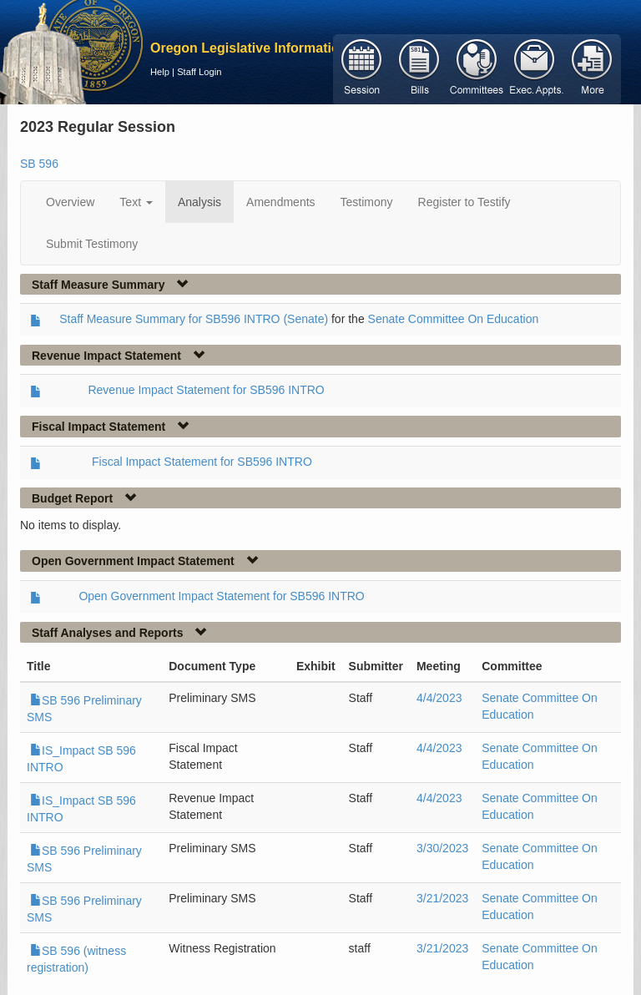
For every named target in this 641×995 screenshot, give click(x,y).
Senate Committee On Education (453, 319)
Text (136, 202)
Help (159, 72)
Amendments (280, 202)
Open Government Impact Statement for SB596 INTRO (221, 596)
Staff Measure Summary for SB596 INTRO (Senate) (193, 319)
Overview (70, 202)
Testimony (367, 202)
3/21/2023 (442, 898)
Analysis (199, 202)
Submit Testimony (92, 243)
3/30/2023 (442, 848)
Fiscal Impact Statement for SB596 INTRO (202, 461)
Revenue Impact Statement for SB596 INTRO (206, 389)
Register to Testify (464, 202)
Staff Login (199, 72)
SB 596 (39, 163)
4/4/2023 (439, 698)
